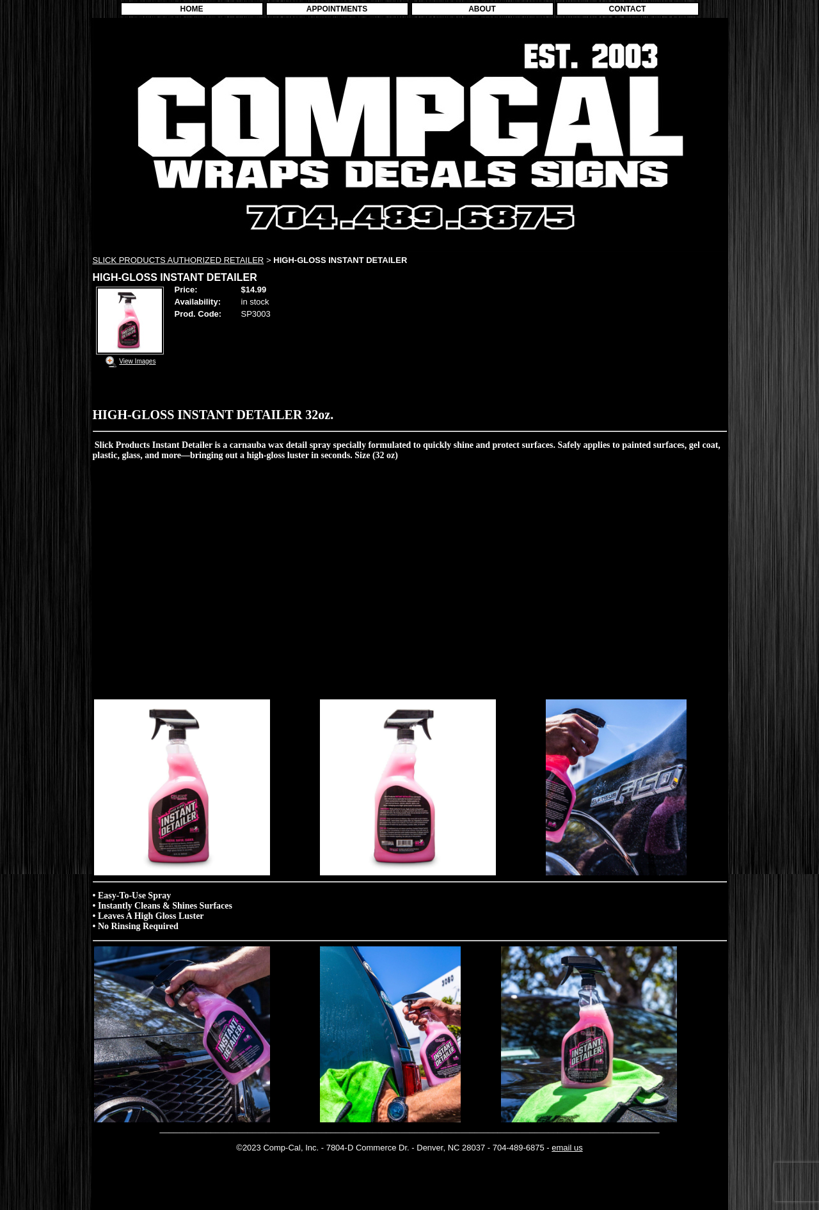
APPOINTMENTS (336, 8)
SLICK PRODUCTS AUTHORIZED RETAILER (178, 260)
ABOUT (482, 8)
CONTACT (627, 8)
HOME (191, 8)
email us (567, 1147)
